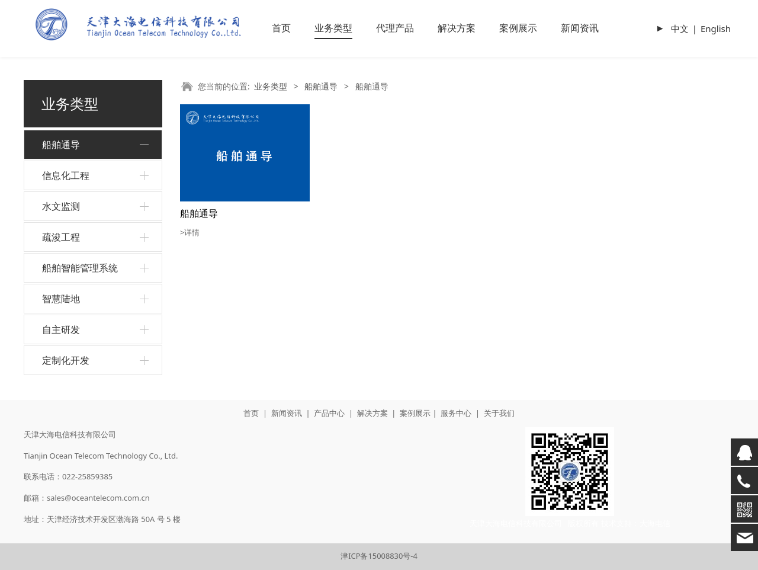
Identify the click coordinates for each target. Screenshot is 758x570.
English (716, 28)
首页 (281, 27)
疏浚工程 (61, 237)
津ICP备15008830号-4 (379, 555)
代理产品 (395, 27)
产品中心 (329, 413)
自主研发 (61, 329)
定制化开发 (65, 360)
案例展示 (518, 27)
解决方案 (457, 27)
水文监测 (61, 206)
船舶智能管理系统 (80, 267)
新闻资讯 (580, 27)
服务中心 (456, 413)
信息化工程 (65, 175)
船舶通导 (61, 144)
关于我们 (499, 413)
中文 (680, 28)
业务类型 (333, 27)
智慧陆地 (61, 298)
